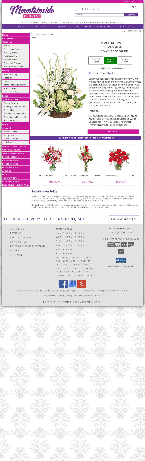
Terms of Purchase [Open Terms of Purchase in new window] (73, 302)
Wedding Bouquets (11, 149)
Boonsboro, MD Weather (57, 295)
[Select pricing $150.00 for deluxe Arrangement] (110, 60)
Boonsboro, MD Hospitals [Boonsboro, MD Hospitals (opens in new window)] (67, 291)
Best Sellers (7, 38)
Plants (5, 124)
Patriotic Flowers (10, 164)
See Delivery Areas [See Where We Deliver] (124, 218)
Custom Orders (9, 178)
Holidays (6, 70)
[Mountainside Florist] (31, 11)
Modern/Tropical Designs (14, 146)
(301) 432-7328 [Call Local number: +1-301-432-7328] (135, 1)
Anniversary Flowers (12, 49)
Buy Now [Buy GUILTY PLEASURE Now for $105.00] (121, 181)
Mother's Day (10, 88)
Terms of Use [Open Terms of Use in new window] (94, 302)
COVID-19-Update (10, 181)
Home (5, 35)
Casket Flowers (10, 110)
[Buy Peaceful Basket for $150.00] (113, 131)
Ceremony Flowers (10, 160)
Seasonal (6, 128)
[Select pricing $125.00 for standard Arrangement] (96, 60)
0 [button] (134, 7)
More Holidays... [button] (11, 92)
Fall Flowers (9, 142)
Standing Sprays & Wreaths (16, 106)
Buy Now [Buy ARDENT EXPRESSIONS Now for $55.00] (87, 181)
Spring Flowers (10, 135)
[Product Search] (99, 14)
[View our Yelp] (81, 287)
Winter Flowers (10, 131)
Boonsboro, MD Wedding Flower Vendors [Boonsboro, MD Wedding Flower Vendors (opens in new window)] (105, 291)
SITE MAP (124, 26)
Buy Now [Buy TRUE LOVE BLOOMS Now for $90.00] (54, 181)
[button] (121, 260)
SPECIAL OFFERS (83, 26)
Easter (6, 81)
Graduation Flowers (12, 63)
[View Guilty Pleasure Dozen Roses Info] (119, 159)
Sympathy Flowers (11, 99)
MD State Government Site (87, 295)
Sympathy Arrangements (14, 113)
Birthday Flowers (11, 52)
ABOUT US (41, 26)
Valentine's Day (10, 74)
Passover (8, 77)
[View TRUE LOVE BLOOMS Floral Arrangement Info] (52, 159)
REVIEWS (62, 26)
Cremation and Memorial (15, 117)
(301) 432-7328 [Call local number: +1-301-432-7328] (124, 232)
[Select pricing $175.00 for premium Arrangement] (125, 60)
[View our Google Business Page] (72, 287)
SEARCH (131, 15)
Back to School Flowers (14, 66)
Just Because (9, 45)
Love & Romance (10, 167)
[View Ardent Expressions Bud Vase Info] (85, 159)
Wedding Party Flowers (13, 153)
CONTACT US (103, 26)
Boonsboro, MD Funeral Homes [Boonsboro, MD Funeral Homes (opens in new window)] (34, 291)
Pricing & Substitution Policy (15, 185)
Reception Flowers (10, 157)
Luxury (5, 174)
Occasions (7, 42)
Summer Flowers (11, 138)
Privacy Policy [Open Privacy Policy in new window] (51, 302)
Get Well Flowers (11, 59)
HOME (21, 26)
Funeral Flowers (11, 103)
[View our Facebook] (63, 287)
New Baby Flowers (12, 56)
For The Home (10, 120)
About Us (6, 171)
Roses (5, 96)
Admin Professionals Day (15, 84)
